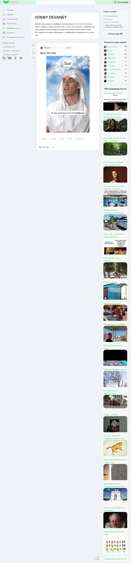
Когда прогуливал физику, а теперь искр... (115, 461)
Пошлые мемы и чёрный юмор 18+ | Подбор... (113, 187)
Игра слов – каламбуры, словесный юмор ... (113, 235)
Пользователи (9, 46)
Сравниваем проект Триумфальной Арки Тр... (114, 485)
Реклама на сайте (10, 54)
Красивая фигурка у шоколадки (111, 259)
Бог (62, 139)
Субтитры (79, 139)
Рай (70, 139)
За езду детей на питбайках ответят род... (114, 211)
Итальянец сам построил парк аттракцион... (114, 139)
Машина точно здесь (112, 303)
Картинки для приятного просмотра (114, 509)
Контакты (16, 50)
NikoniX (47, 47)
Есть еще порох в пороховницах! (110, 392)
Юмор (54, 139)
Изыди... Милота (110, 414)
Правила (6, 50)
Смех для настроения (112, 93)
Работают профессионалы (114, 369)
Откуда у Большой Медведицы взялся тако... (114, 437)
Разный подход (110, 282)
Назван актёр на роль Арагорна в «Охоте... (112, 115)
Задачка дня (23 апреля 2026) (113, 533)
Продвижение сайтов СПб (115, 558)
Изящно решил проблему (114, 324)
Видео (68, 47)
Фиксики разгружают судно (112, 347)
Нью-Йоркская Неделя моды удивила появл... (113, 163)
